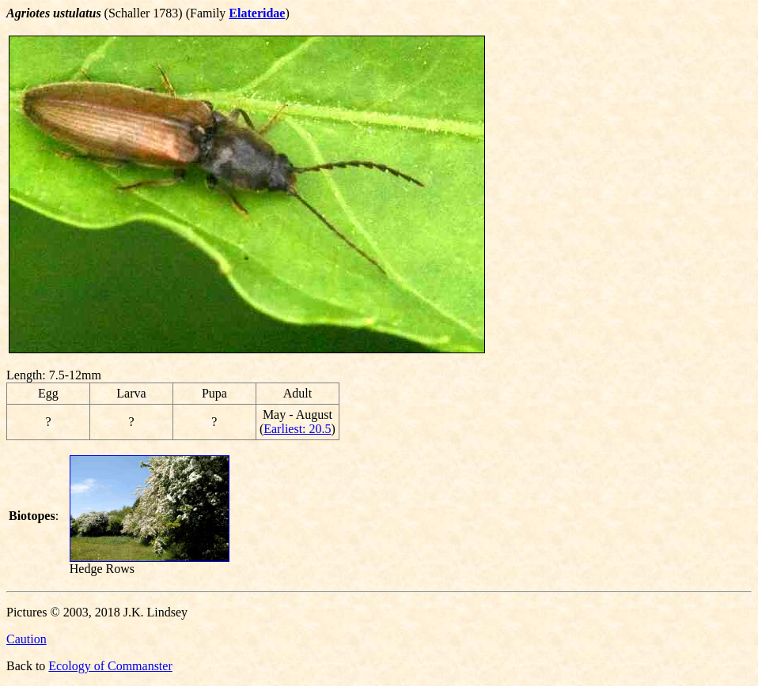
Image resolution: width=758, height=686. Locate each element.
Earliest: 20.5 (297, 428)
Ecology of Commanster (110, 666)
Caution (26, 639)
